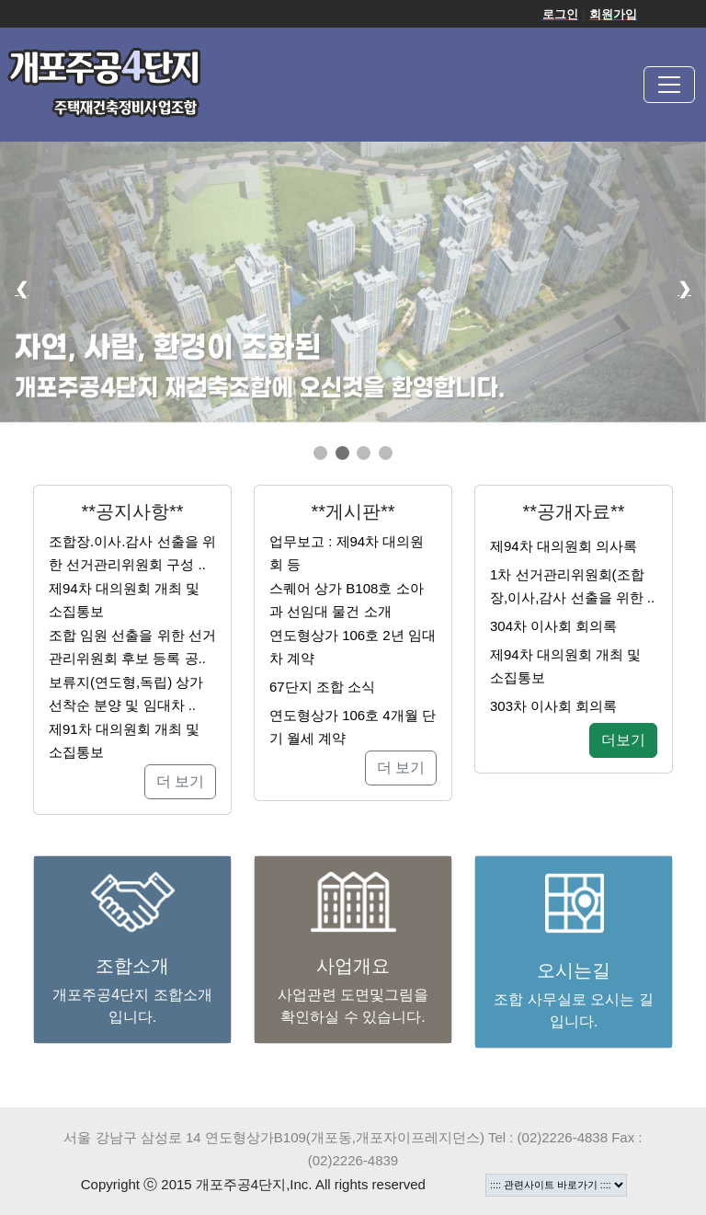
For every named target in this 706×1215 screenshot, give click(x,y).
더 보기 (180, 781)
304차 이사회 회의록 (553, 626)
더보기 (623, 740)
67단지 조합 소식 (322, 686)
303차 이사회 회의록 (553, 706)
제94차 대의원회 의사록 (563, 546)
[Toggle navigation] (669, 84)
